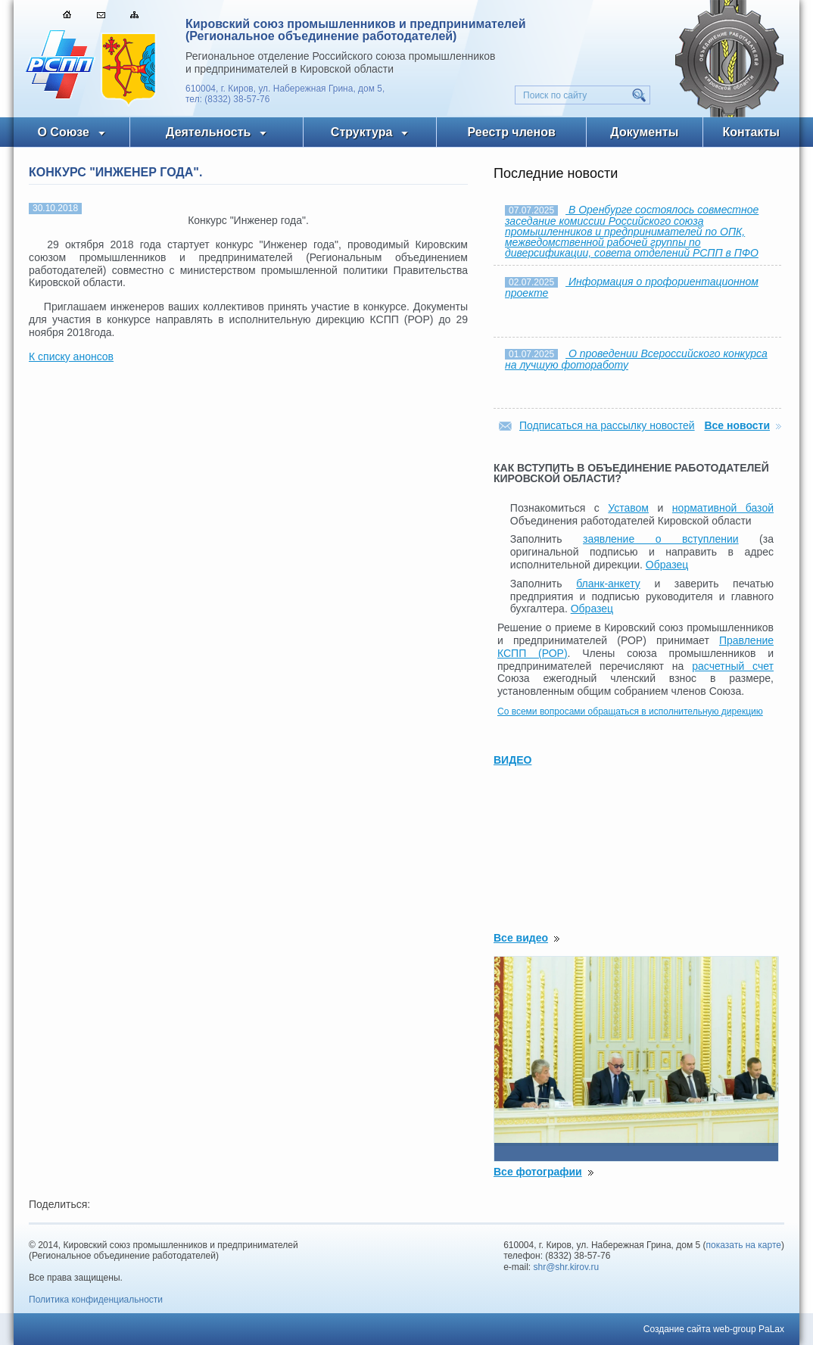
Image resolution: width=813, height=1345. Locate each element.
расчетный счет (733, 666)
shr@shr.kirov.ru (567, 1267)
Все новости (737, 425)
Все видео (521, 938)
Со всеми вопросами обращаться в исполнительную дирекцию (630, 711)
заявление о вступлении (661, 539)
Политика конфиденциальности (96, 1299)
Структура (361, 132)
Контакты (751, 132)
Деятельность (208, 132)
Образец (667, 565)
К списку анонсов (71, 356)
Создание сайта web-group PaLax (713, 1329)
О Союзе (63, 132)
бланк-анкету (608, 584)
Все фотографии (538, 1172)
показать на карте (744, 1245)
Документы (644, 132)
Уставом (628, 508)
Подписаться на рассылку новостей (607, 425)
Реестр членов (512, 132)
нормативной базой (723, 508)
